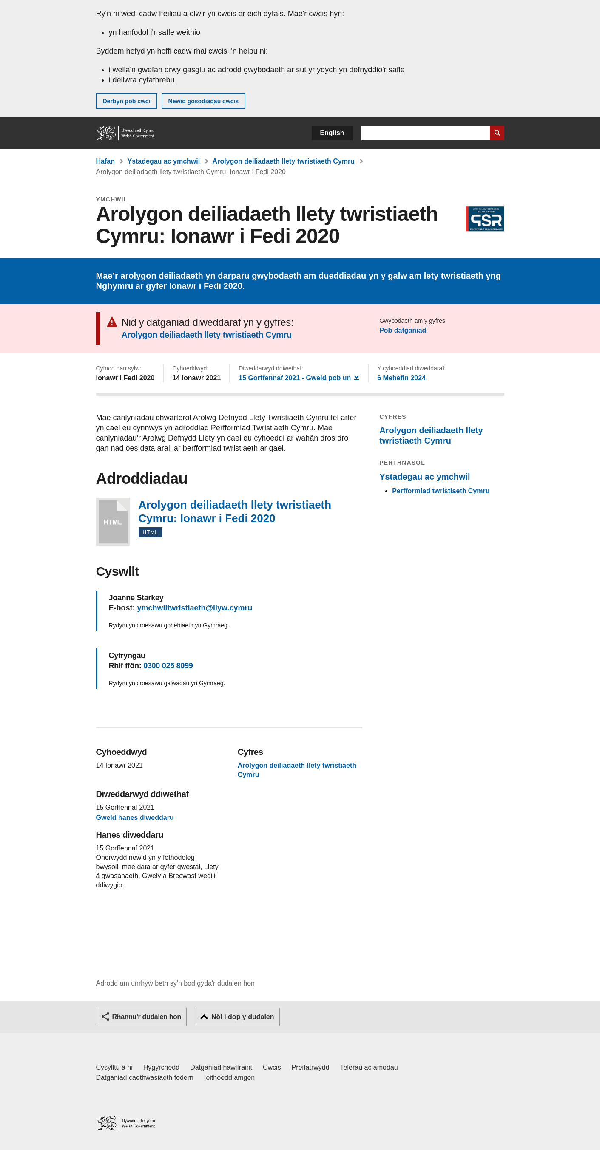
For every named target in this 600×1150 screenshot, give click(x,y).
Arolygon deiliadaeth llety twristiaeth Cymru (284, 161)
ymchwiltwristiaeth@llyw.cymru (195, 608)
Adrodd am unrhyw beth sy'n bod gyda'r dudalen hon (175, 983)
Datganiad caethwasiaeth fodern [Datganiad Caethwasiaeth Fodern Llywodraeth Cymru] (145, 1077)
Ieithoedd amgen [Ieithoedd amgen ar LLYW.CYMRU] (229, 1077)
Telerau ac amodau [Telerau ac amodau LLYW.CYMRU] (369, 1067)
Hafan (105, 161)
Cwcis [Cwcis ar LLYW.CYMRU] (272, 1067)
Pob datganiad (402, 330)
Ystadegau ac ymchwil (163, 161)
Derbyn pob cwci (127, 101)
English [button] (332, 132)
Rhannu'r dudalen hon (146, 1016)
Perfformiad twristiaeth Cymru (440, 490)
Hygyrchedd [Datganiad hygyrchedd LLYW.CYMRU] (161, 1067)
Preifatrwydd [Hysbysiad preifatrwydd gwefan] (311, 1067)
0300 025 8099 (168, 665)
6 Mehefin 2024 (401, 377)
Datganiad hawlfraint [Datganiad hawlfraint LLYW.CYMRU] (221, 1067)
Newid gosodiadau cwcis (203, 101)
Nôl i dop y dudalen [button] (242, 1016)
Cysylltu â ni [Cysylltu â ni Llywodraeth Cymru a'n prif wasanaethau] (114, 1067)
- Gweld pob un (299, 377)
